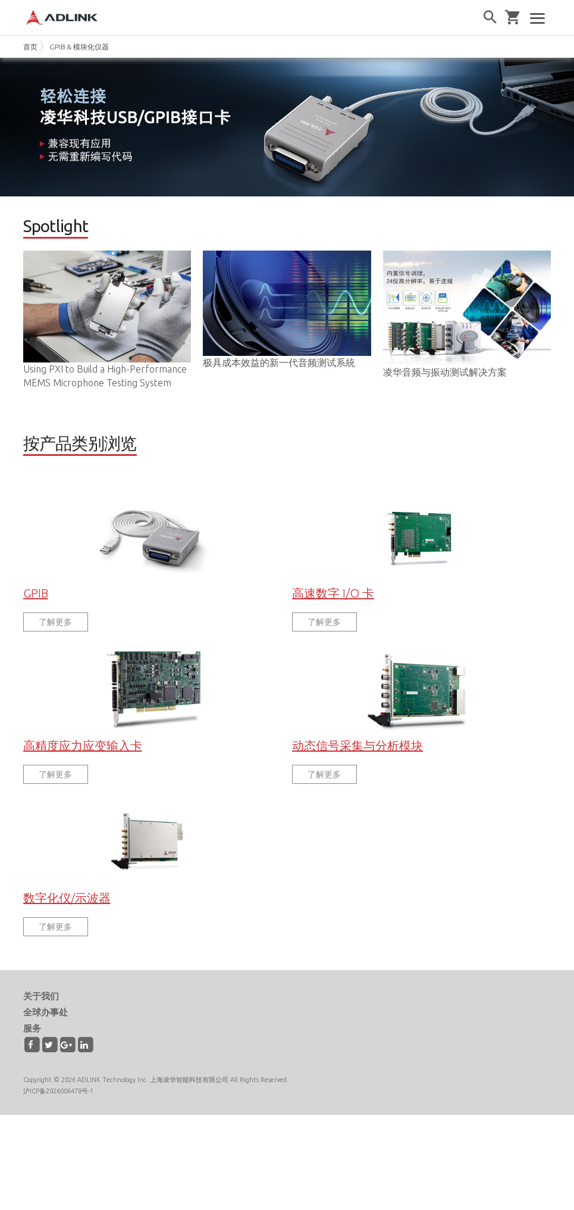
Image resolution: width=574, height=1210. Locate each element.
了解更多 (55, 642)
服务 (32, 1048)
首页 (30, 47)
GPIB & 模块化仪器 (79, 47)
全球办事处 (45, 1032)
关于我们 (41, 1016)
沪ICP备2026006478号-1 (58, 1111)
